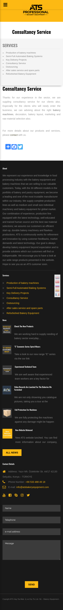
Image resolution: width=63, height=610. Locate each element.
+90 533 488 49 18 (35, 482)
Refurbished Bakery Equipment (21, 74)
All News (12, 452)
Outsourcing (12, 67)
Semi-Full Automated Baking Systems (24, 56)
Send (31, 584)
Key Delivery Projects (16, 60)
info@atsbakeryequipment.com (32, 487)
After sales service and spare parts (22, 70)
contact (14, 135)
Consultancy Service (16, 63)
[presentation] (28, 571)
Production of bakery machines (21, 52)
